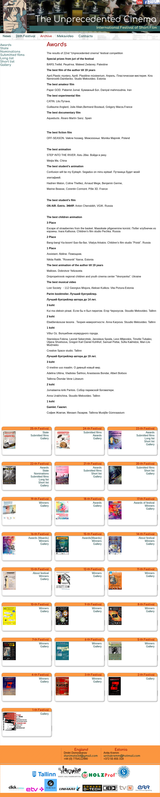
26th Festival (25, 36)
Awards (5, 45)
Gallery (5, 65)
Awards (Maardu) (38, 538)
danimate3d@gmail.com (81, 755)
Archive (46, 36)
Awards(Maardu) (92, 538)
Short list (7, 61)
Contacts (86, 36)
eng (148, 5)
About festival (147, 538)
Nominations (10, 51)
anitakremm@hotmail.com (122, 755)
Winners (44, 502)
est (154, 5)
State (4, 48)
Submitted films (12, 55)
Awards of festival (144, 502)
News (7, 36)
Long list (7, 58)
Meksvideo (65, 36)
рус (141, 5)
